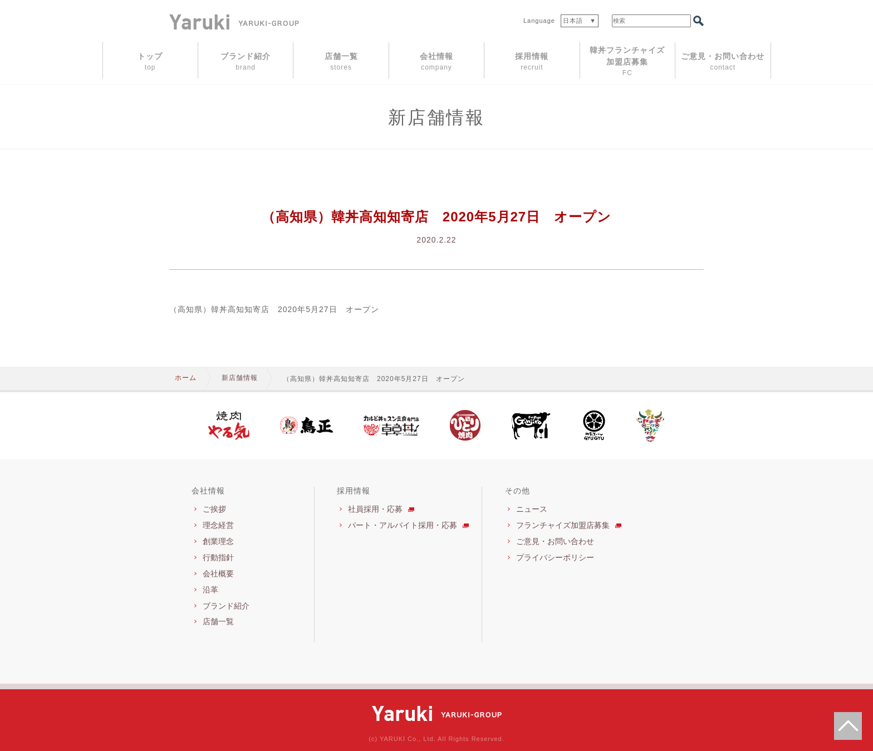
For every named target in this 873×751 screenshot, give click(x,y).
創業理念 (218, 541)
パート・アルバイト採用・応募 (402, 525)
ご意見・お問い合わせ (555, 541)
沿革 (210, 589)
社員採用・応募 (375, 509)
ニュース (531, 509)
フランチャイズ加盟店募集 (563, 525)
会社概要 (218, 573)
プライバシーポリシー (555, 557)
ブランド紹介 (226, 605)
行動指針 (218, 557)
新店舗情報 (240, 377)
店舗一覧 (218, 621)
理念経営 (218, 525)
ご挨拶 (214, 509)
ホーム (186, 377)
